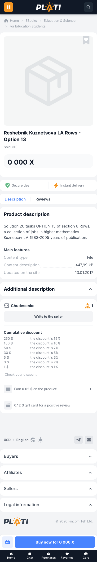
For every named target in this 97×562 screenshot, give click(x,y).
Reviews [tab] (42, 199)
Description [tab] (15, 199)
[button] (11, 556)
